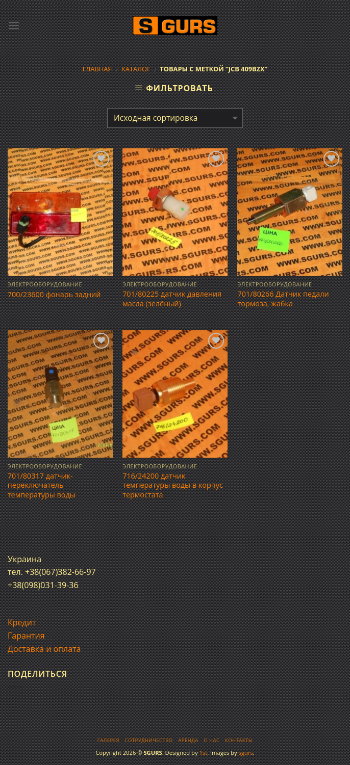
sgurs (246, 752)
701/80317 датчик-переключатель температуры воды (42, 485)
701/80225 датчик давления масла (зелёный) (171, 298)
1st (203, 752)
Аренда (188, 740)
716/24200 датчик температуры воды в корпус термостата (172, 485)
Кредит (22, 622)
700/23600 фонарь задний (54, 294)
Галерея (108, 740)
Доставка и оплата (44, 648)
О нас (211, 740)
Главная (97, 68)
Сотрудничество (149, 740)
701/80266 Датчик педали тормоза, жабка (283, 298)
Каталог (136, 68)
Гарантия (26, 635)
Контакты (239, 740)
